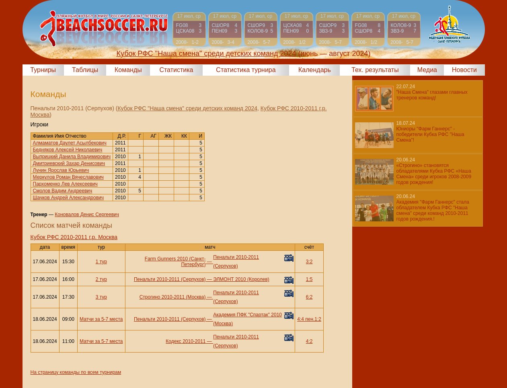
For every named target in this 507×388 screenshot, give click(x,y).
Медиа (427, 69)
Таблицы (85, 69)
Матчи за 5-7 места (101, 319)
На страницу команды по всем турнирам (76, 372)
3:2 (309, 261)
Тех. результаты (375, 69)
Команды (128, 69)
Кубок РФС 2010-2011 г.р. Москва (74, 237)
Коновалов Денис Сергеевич (87, 214)
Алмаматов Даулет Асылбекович (70, 143)
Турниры (43, 69)
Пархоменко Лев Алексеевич (65, 184)
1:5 (309, 279)
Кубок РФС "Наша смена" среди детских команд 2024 (187, 108)
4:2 (309, 341)
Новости (464, 69)
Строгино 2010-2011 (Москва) (173, 297)
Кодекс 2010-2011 (185, 341)
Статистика (176, 69)
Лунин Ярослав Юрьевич (61, 170)
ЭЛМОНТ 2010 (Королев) (241, 279)
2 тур (101, 279)
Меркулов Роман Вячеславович (68, 177)
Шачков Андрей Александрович (68, 197)
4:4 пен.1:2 (309, 319)
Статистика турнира (245, 69)
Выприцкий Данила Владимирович (72, 156)
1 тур (101, 261)
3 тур (101, 297)
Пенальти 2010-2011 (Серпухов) (170, 279)
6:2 (309, 297)
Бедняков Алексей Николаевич (68, 150)
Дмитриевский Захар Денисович (69, 163)
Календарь (314, 69)
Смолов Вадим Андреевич (62, 191)
